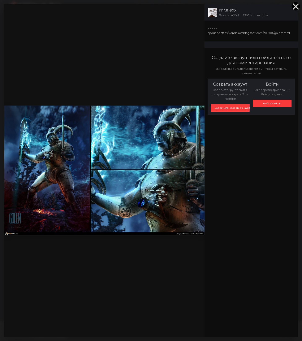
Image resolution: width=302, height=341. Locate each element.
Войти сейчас (272, 103)
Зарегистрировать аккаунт (232, 107)
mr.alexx (228, 10)
